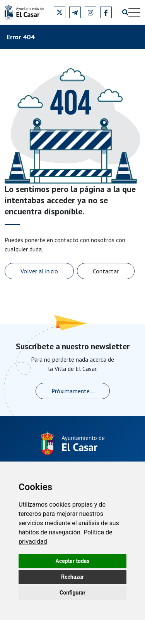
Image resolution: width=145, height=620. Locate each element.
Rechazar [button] (72, 577)
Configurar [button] (72, 593)
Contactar (106, 271)
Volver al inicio (39, 271)
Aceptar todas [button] (73, 561)
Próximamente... (72, 391)
